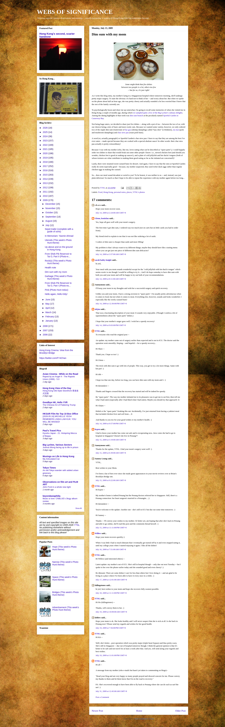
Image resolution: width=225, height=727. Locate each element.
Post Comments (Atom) (144, 718)
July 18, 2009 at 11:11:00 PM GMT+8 (111, 593)
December (50, 204)
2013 (45, 183)
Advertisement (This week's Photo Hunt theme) (65, 608)
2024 (45, 136)
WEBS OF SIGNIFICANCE (75, 11)
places (129, 192)
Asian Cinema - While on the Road (60, 374)
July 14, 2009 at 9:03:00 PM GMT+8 (111, 325)
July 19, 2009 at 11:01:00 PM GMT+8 (111, 655)
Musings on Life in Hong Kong (58, 456)
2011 (45, 191)
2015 (45, 174)
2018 (45, 162)
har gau (128, 130)
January (49, 321)
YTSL (97, 331)
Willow (98, 533)
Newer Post (97, 710)
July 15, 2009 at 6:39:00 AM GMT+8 (111, 453)
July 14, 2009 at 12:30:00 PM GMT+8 (111, 303)
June (48, 299)
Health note (50, 267)
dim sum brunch (136, 115)
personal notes (120, 192)
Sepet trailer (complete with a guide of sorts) (59, 230)
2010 (45, 196)
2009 (45, 200)
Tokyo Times (49, 467)
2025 (45, 132)
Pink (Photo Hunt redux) (56, 290)
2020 (45, 153)
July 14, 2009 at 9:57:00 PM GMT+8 (111, 423)
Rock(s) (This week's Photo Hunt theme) (58, 262)
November (50, 208)
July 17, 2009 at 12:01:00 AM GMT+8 (111, 579)
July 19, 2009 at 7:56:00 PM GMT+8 (111, 628)
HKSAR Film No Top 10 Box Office (60, 413)
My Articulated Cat (51, 459)
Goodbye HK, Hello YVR (55, 402)
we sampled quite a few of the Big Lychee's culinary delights (157, 113)
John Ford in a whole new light (57, 487)
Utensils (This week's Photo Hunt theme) (58, 241)
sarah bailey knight (103, 260)
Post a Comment (102, 697)
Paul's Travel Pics (52, 430)
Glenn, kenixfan (102, 218)
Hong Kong (108, 192)
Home (139, 710)
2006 (45, 334)
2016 (45, 170)
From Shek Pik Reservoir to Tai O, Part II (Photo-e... (58, 255)
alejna (97, 309)
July (47, 225)
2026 (45, 128)
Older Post (180, 710)
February (50, 316)
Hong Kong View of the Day (57, 388)
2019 (45, 157)
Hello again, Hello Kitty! (56, 294)
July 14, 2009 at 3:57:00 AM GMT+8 (111, 254)
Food (100, 192)
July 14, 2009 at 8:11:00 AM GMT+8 (111, 279)
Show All (78, 508)
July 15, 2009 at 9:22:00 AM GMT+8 (111, 480)
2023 (45, 140)
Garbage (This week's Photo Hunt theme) (58, 277)
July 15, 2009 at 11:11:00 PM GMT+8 (111, 527)
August (49, 221)
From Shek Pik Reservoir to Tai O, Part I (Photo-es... (58, 284)
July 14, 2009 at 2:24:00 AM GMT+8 (111, 213)
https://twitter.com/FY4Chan (52, 358)
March (48, 312)
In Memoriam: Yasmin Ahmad (59, 236)
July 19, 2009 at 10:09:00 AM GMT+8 (111, 612)
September (51, 216)
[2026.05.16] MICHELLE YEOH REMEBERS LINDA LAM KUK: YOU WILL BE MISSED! (59, 419)
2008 (45, 326)
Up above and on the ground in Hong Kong (58, 248)
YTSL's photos (139, 192)
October (49, 212)
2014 (45, 179)
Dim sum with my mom (56, 272)
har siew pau (123, 132)
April (47, 308)
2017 (45, 166)
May (47, 304)
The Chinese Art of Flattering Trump (59, 405)
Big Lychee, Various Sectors (57, 445)
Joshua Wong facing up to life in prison (60, 447)
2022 (45, 145)
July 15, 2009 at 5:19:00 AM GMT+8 (111, 440)
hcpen (97, 429)
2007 (45, 330)
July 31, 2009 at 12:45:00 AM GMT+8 (111, 691)
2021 (45, 149)
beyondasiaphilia (51, 496)
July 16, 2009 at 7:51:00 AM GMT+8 (111, 549)
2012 (45, 187)
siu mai (176, 130)
